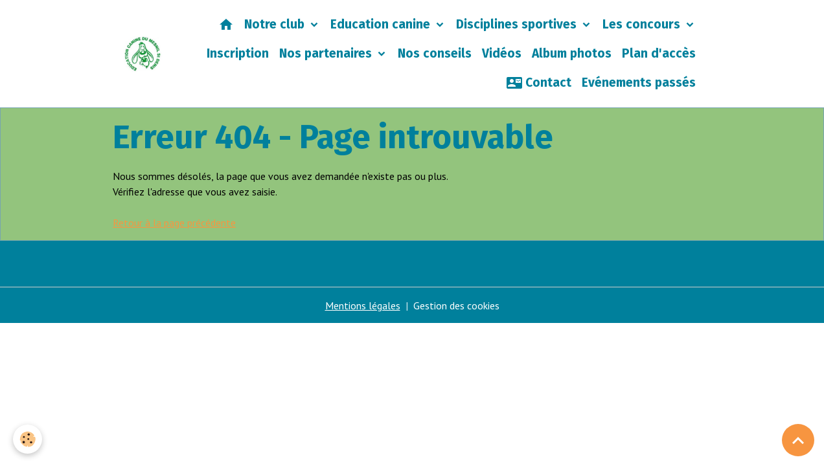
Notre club (276, 24)
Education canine (381, 24)
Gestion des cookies (456, 305)
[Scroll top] (798, 440)
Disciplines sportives (518, 24)
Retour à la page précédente (174, 222)
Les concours (642, 24)
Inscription (238, 53)
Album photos (572, 53)
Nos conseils (435, 53)
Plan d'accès (659, 53)
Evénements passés (639, 82)
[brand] (143, 54)
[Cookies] (27, 439)
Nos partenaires (327, 53)
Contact (539, 83)
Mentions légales (362, 305)
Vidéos (501, 53)
